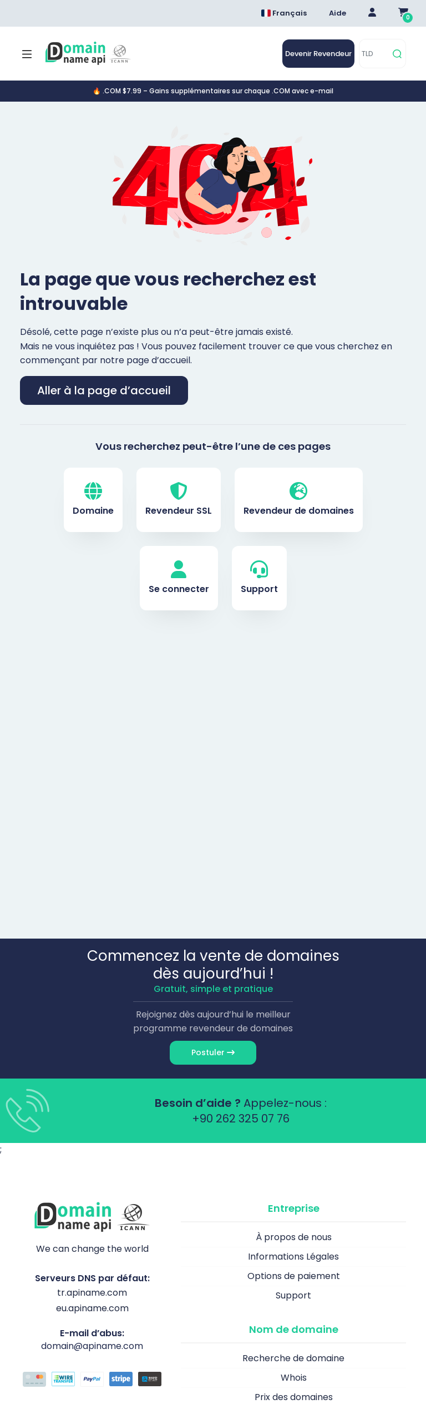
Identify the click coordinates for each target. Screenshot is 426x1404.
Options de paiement (293, 1276)
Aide (337, 13)
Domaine (93, 499)
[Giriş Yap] (372, 13)
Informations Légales (293, 1256)
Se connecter (179, 577)
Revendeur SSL (178, 499)
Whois (294, 1377)
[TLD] (374, 53)
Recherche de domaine (293, 1358)
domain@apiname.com (92, 1346)
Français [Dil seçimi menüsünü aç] (284, 13)
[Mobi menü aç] (27, 54)
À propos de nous (294, 1237)
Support (259, 577)
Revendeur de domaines (299, 499)
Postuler (213, 1052)
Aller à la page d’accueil (104, 390)
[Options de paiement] (92, 1381)
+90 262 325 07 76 (241, 1118)
